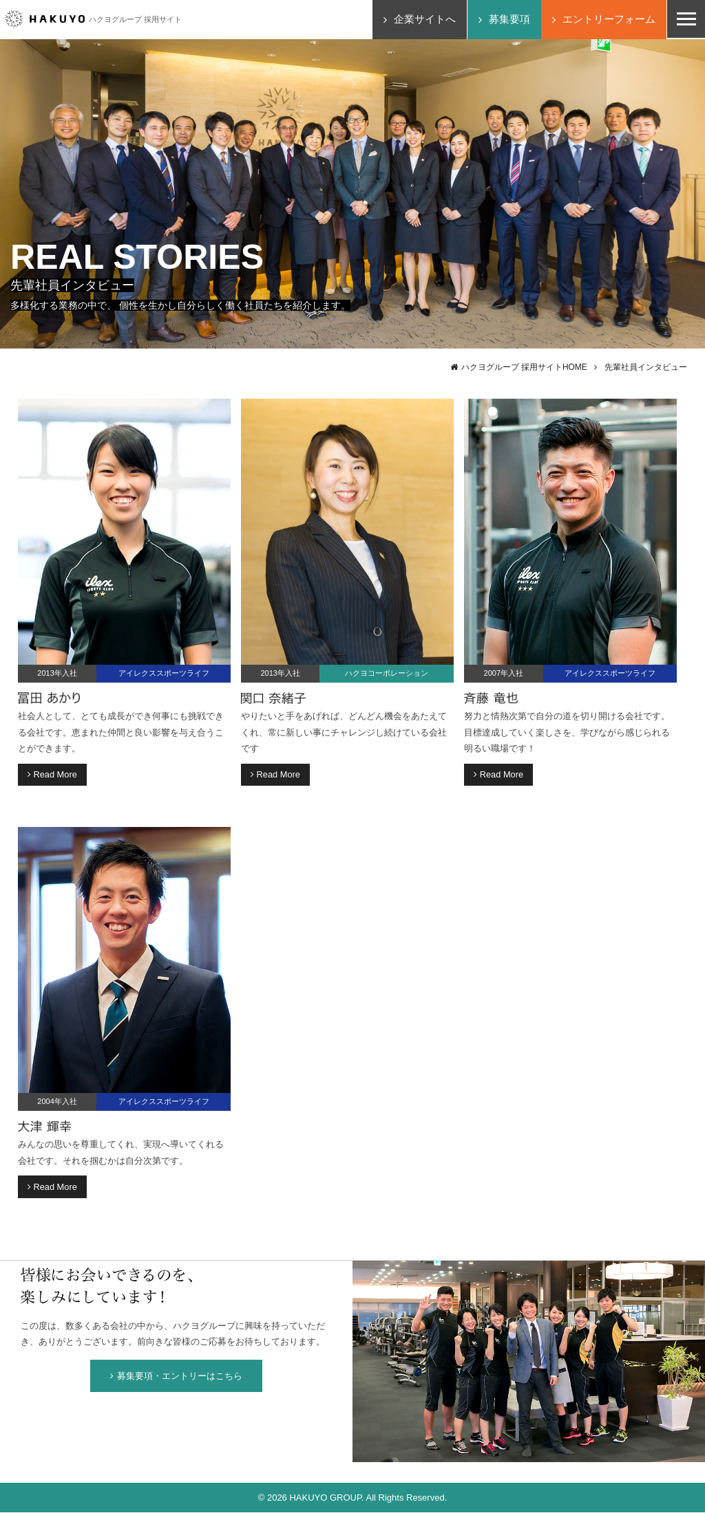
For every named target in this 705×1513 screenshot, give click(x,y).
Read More (53, 774)
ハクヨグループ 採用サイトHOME (523, 367)
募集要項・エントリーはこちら (176, 1376)
